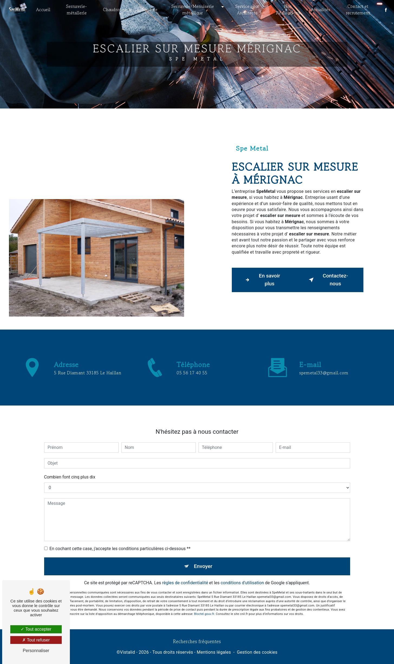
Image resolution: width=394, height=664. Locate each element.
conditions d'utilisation (242, 556)
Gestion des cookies (257, 652)
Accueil (44, 9)
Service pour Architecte (247, 9)
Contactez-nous (327, 280)
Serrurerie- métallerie (77, 9)
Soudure (150, 9)
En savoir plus (261, 280)
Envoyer (203, 539)
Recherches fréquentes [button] (197, 641)
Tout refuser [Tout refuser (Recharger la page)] (36, 640)
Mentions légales (214, 652)
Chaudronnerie (118, 9)
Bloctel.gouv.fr (204, 587)
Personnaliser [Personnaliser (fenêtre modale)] (36, 650)
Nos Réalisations (287, 9)
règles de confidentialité (185, 556)
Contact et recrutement (357, 9)
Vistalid (127, 652)
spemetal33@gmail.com (323, 346)
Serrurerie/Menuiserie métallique (193, 9)
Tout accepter (36, 629)
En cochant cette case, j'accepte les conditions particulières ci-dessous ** (120, 521)
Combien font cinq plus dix (69, 450)
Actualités (319, 9)
